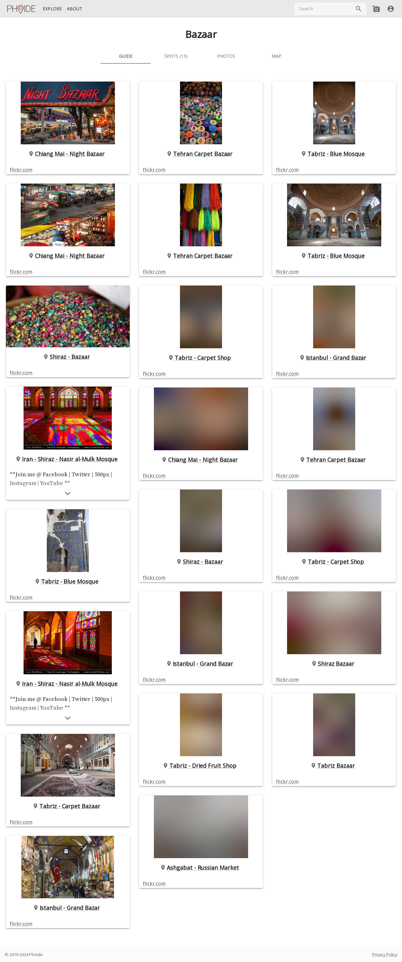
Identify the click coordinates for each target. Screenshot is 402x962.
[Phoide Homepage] (21, 9)
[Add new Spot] (376, 8)
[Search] (358, 9)
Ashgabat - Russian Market (201, 867)
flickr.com (21, 169)
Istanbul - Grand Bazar (68, 907)
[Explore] (52, 9)
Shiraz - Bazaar (68, 357)
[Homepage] (21, 9)
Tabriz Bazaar (334, 765)
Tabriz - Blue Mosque (67, 581)
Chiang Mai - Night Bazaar (68, 154)
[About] (74, 9)
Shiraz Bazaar (334, 663)
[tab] (125, 56)
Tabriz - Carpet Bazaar (67, 806)
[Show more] (68, 493)
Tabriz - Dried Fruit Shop (201, 765)
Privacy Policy (384, 954)
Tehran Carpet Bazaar (201, 154)
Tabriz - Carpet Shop (201, 357)
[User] (390, 9)
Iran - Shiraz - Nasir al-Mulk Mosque (67, 459)
